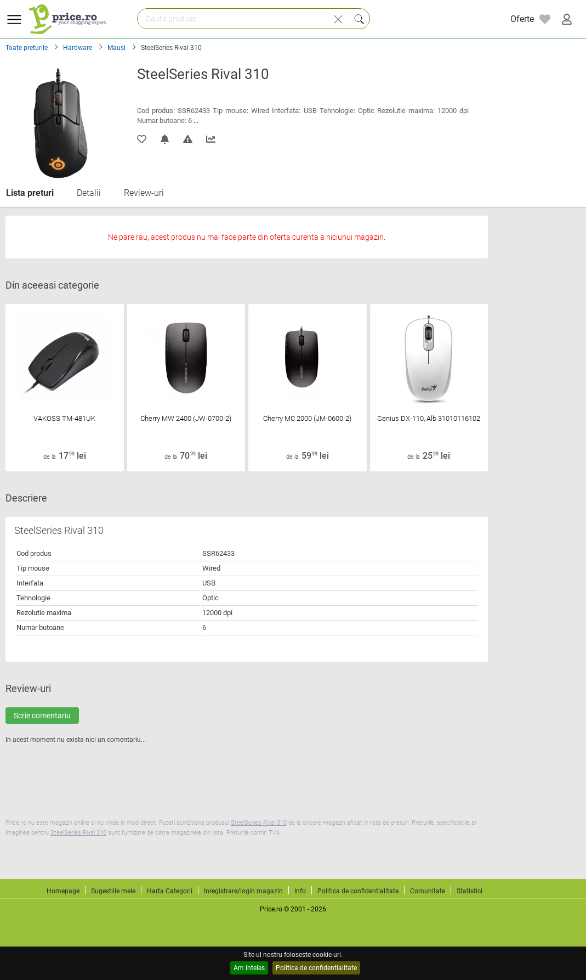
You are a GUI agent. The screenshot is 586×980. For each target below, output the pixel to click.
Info (300, 891)
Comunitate (427, 891)
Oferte (522, 19)
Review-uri (144, 193)
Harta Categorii (169, 891)
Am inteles (249, 968)
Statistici (469, 891)
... (196, 120)
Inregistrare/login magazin (243, 891)
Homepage (63, 891)
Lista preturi (30, 193)
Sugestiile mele (113, 891)
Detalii (89, 193)
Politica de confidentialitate (316, 968)
